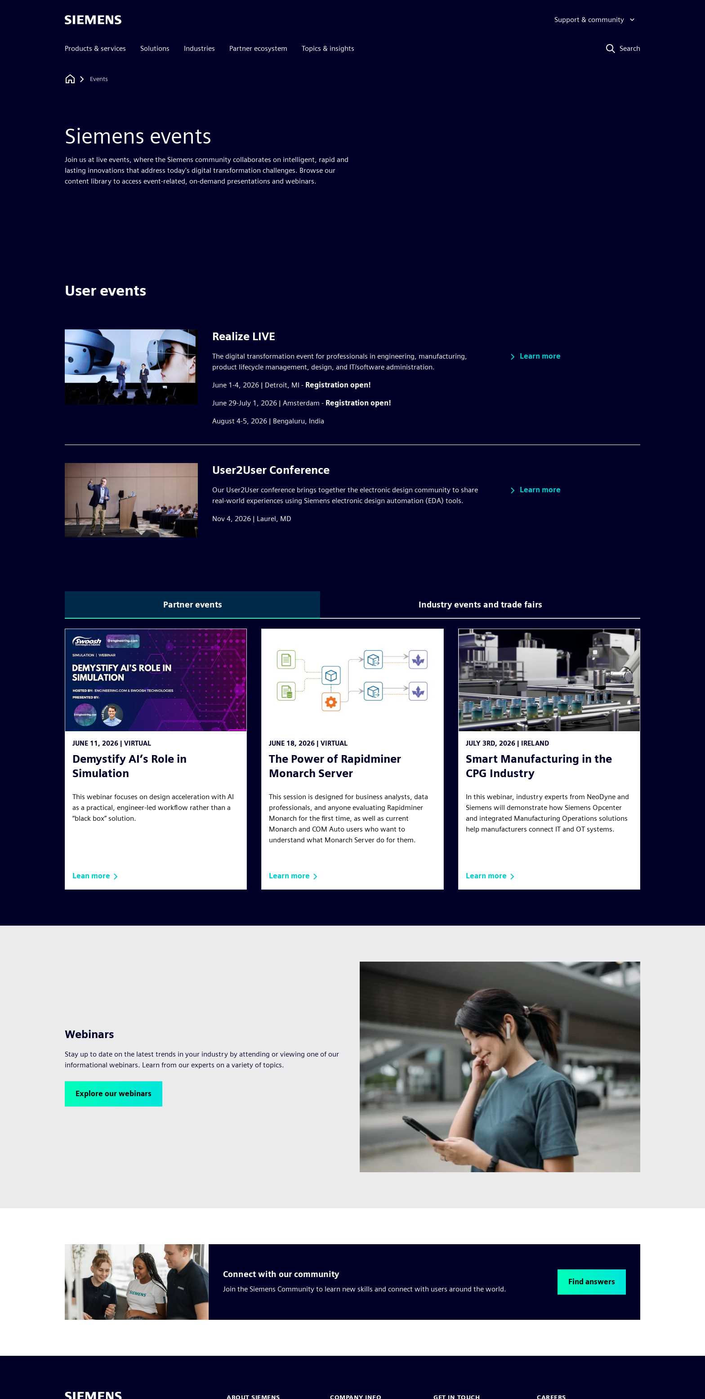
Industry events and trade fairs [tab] (480, 604)
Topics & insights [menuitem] (328, 48)
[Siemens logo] (93, 19)
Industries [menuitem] (199, 48)
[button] (534, 356)
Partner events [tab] (192, 604)
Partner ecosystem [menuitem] (258, 48)
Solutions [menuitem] (155, 48)
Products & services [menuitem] (95, 48)
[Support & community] (595, 20)
